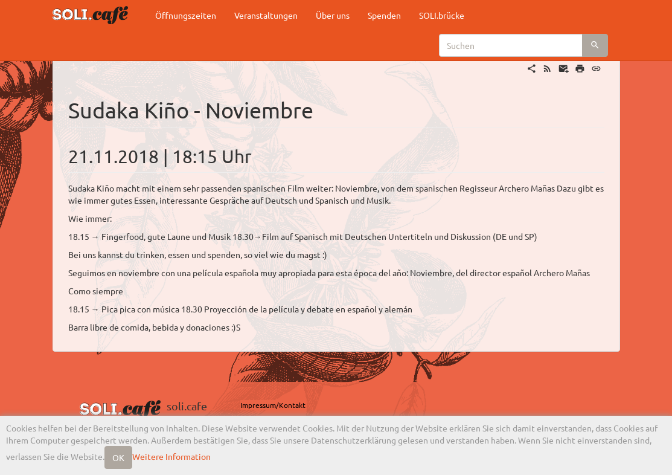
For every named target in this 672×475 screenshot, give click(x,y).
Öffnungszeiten (185, 15)
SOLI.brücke (441, 15)
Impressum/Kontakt (273, 405)
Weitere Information (171, 456)
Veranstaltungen (266, 15)
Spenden (384, 15)
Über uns (333, 15)
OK (118, 457)
